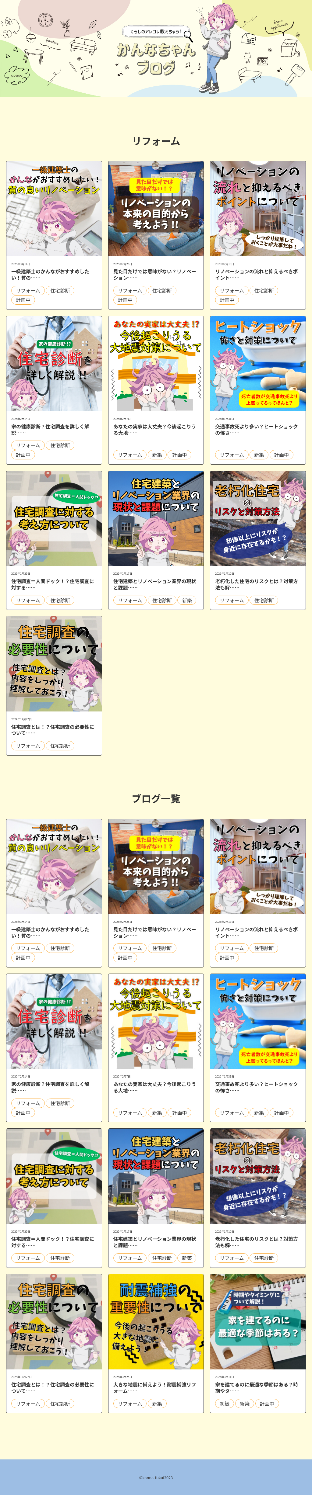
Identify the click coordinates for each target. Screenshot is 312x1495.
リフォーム (28, 290)
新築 (157, 454)
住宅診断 (60, 290)
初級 (224, 1403)
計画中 (23, 299)
